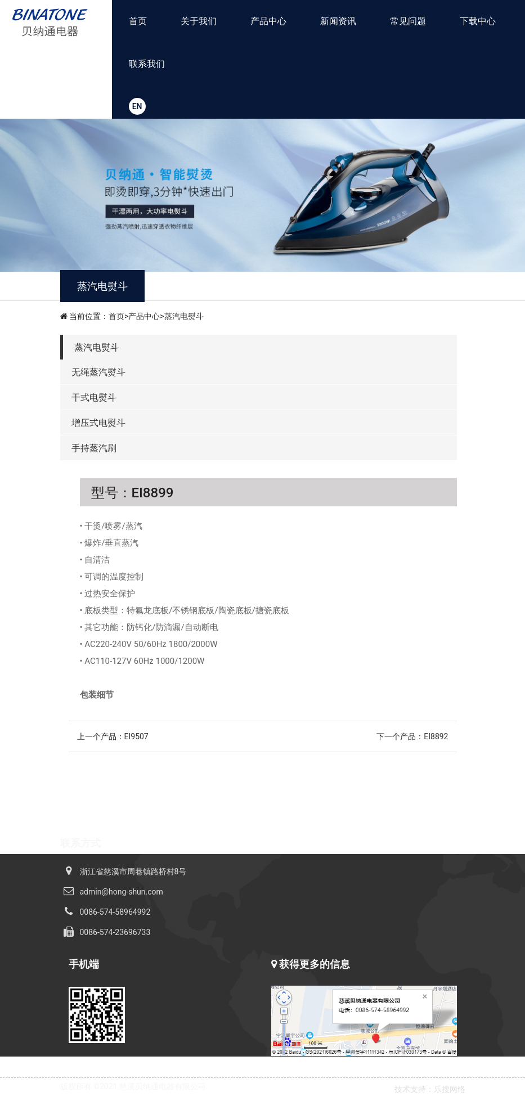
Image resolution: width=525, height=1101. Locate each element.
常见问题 (408, 21)
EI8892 (436, 736)
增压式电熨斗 (98, 422)
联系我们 (147, 64)
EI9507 (136, 736)
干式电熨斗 (93, 397)
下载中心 (478, 21)
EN (137, 106)
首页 (138, 21)
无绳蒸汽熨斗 (98, 372)
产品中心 (268, 21)
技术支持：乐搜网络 (429, 1089)
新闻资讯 (338, 21)
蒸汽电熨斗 (184, 316)
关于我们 (199, 21)
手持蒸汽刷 (93, 448)
